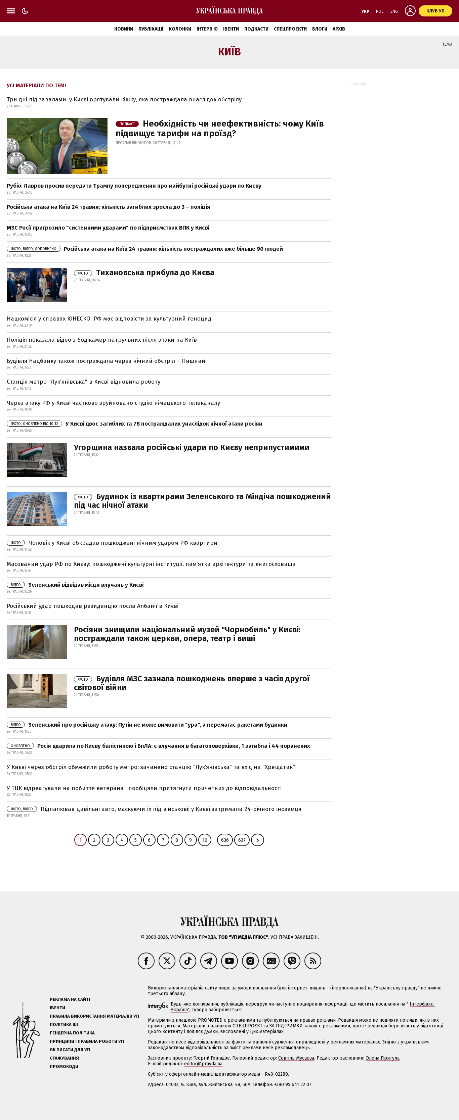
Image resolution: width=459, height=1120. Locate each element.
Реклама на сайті (70, 999)
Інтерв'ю (207, 29)
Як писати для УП (70, 1049)
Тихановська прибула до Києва (144, 272)
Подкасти (256, 29)
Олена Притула (383, 1058)
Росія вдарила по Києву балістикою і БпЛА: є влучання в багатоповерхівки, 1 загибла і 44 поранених (158, 745)
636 (225, 840)
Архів (339, 29)
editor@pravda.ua (203, 1064)
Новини (123, 29)
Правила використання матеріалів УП (94, 1016)
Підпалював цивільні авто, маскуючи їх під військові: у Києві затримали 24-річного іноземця (154, 809)
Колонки (180, 29)
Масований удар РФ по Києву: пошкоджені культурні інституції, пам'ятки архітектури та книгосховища (151, 564)
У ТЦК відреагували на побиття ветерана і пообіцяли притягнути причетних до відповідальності (144, 788)
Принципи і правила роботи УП (87, 1041)
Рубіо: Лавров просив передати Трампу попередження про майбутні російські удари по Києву (134, 185)
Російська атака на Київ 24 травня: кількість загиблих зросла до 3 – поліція (108, 206)
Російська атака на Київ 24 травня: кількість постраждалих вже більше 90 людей (145, 248)
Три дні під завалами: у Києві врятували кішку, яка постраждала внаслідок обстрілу (124, 99)
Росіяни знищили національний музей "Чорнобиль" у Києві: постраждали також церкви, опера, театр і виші (187, 634)
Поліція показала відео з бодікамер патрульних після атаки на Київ (102, 339)
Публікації (150, 29)
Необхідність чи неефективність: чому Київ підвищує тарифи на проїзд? (220, 128)
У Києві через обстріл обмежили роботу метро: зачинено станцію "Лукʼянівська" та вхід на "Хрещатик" (151, 767)
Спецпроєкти (290, 29)
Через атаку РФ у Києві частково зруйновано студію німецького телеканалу (113, 402)
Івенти (231, 29)
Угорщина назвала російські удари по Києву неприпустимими (191, 447)
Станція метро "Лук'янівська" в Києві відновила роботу (83, 381)
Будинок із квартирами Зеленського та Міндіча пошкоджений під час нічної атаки (202, 501)
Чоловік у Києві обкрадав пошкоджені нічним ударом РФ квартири (112, 542)
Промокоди (64, 1066)
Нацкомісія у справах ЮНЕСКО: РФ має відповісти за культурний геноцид (109, 318)
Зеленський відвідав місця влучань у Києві (75, 584)
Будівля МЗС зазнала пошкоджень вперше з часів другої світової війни (191, 683)
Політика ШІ (64, 1024)
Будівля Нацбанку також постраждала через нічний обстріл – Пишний (106, 360)
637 (242, 840)
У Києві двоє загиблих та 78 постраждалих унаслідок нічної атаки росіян (134, 423)
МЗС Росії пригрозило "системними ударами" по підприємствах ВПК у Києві (108, 227)
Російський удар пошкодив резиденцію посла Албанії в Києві (92, 606)
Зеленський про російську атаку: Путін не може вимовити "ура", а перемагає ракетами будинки (147, 724)
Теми (447, 44)
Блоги (319, 29)
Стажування (64, 1058)
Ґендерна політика (72, 1032)
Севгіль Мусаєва (296, 1058)
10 (204, 840)
